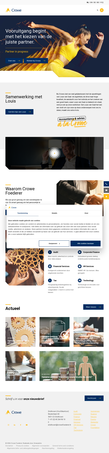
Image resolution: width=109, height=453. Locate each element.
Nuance (94, 414)
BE (98, 2)
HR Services (78, 425)
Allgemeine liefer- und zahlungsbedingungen (23, 448)
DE (95, 2)
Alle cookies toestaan (85, 243)
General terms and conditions (63, 446)
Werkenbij (94, 422)
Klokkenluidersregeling (65, 448)
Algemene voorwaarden (40, 446)
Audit (76, 411)
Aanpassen (54, 243)
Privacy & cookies (22, 446)
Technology (78, 430)
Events (93, 419)
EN (91, 2)
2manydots (38, 443)
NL (88, 2)
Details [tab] (54, 213)
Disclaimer (9, 446)
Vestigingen (95, 411)
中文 (102, 2)
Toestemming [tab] (22, 213)
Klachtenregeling (48, 448)
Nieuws (94, 417)
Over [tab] (86, 213)
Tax (75, 427)
